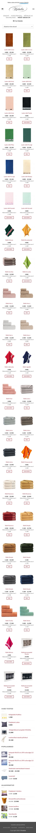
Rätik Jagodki (27, 367)
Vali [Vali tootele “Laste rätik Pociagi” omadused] (27, 154)
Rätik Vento (26, 620)
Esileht (6, 16)
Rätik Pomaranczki (26, 462)
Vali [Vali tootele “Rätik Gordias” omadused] (9, 281)
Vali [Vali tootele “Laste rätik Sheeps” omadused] (27, 185)
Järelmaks (29, 827)
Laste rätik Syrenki (9, 208)
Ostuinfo (21, 827)
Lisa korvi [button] (27, 122)
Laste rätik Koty (9, 81)
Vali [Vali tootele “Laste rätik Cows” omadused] (9, 58)
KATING (23, 824)
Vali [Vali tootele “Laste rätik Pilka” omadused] (9, 154)
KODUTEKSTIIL (16, 16)
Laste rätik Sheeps (27, 176)
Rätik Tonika (9, 620)
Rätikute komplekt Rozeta (26, 653)
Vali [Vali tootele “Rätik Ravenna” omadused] (9, 503)
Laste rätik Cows (9, 49)
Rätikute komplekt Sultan (26, 686)
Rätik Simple (26, 525)
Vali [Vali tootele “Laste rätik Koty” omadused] (9, 90)
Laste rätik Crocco (26, 49)
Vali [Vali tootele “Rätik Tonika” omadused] (9, 630)
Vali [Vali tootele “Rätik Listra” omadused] (27, 407)
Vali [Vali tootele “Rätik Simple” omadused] (27, 534)
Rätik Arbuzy (9, 240)
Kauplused (6, 827)
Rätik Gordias (9, 272)
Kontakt (14, 827)
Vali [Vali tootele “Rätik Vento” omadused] (27, 630)
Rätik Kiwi (9, 398)
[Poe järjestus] (18, 26)
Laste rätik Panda (27, 113)
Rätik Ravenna (9, 494)
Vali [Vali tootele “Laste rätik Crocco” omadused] (27, 58)
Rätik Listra (26, 398)
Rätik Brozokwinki (26, 240)
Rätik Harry (9, 303)
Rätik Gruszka (27, 272)
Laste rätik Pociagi (26, 145)
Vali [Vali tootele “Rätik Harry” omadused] (9, 312)
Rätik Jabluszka (9, 367)
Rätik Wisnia (9, 652)
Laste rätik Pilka (9, 145)
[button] (2, 9)
